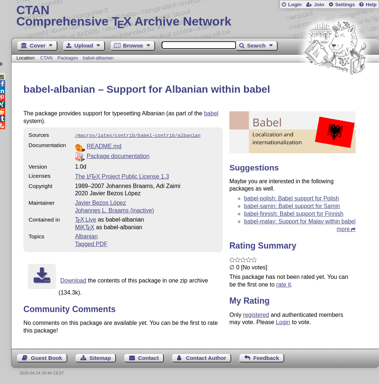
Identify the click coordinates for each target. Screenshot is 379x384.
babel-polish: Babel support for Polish (291, 198)
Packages (68, 58)
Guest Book (46, 357)
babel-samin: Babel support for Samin (292, 206)
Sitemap (100, 357)
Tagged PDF (91, 243)
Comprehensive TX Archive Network (195, 16)
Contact (148, 357)
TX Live (85, 219)
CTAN (46, 58)
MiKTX (84, 226)
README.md (104, 145)
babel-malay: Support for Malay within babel (300, 221)
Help (371, 4)
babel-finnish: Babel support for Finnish (294, 214)
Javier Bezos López (100, 202)
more (343, 229)
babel (211, 113)
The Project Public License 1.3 (122, 176)
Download (73, 280)
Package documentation (118, 155)
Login (294, 4)
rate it (283, 284)
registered (256, 315)
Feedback (266, 357)
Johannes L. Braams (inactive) (114, 210)
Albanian (86, 236)
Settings (345, 4)
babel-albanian (98, 58)
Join (319, 4)
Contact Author (206, 357)
